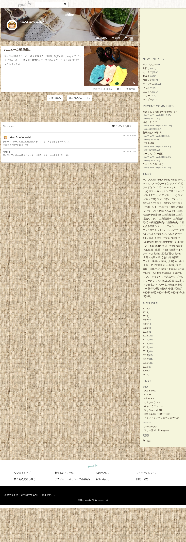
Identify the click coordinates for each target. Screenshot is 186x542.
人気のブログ (103, 472)
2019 (145, 331)
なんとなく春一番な (153, 164)
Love (116, 38)
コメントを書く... (123, 126)
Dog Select (150, 390)
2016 (145, 343)
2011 (145, 363)
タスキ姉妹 (149, 143)
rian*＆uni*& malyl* (32, 22)
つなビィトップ (22, 472)
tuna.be (93, 466)
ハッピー (147, 99)
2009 (145, 370)
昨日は (146, 68)
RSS (147, 441)
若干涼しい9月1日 (152, 132)
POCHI (147, 394)
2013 (145, 355)
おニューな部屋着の (17, 49)
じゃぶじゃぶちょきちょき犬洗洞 (161, 418)
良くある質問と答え (24, 479)
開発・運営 (142, 479)
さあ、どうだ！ (151, 122)
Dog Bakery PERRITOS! (157, 414)
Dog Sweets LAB (153, 410)
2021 (145, 324)
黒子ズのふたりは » (79, 98)
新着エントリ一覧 (64, 472)
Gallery (101, 38)
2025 (145, 308)
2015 (145, 347)
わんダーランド (152, 402)
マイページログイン (147, 472)
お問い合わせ (103, 479)
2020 (145, 328)
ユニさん (147, 91)
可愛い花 (147, 80)
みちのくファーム (153, 406)
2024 (145, 312)
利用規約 (85, 479)
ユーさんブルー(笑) (153, 153)
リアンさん (149, 83)
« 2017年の (55, 98)
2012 (145, 359)
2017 (145, 339)
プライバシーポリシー (66, 479)
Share (129, 38)
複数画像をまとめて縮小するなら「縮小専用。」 (30, 495)
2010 (145, 366)
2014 (145, 351)
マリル (146, 87)
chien (69, 15)
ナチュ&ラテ (150, 426)
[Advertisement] (69, 110)
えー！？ (147, 72)
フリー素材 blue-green (157, 430)
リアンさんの (150, 64)
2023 (145, 316)
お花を (146, 76)
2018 (145, 335)
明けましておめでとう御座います (160, 111)
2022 (145, 320)
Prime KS (149, 398)
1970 (145, 374)
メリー (146, 95)
